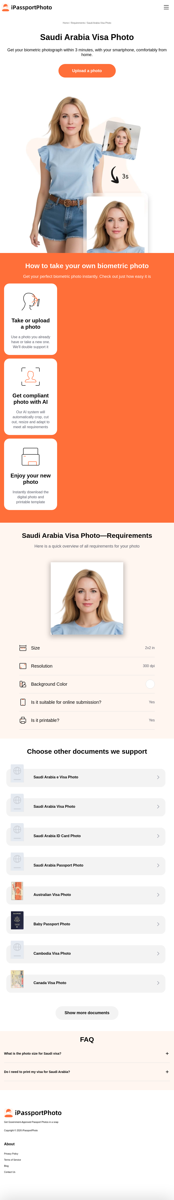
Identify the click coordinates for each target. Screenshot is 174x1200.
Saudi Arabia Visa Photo (99, 23)
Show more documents (87, 1013)
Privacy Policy (11, 1154)
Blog (6, 1166)
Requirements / (79, 23)
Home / (66, 23)
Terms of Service (12, 1160)
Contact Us (9, 1172)
